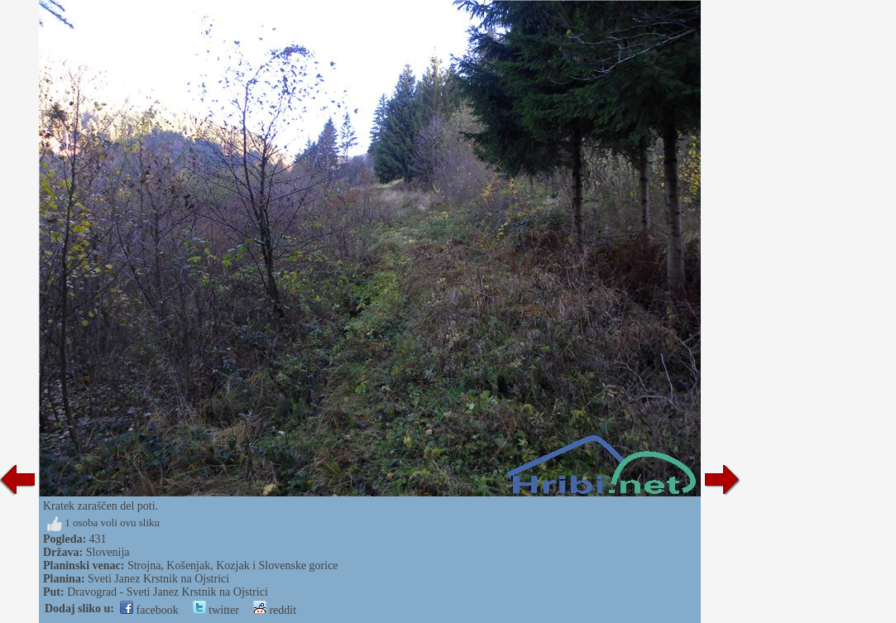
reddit (274, 610)
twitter (216, 610)
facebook (149, 610)
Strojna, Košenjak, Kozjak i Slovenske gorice (232, 565)
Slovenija (108, 552)
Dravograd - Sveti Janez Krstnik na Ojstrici (167, 592)
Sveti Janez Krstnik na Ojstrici (158, 579)
